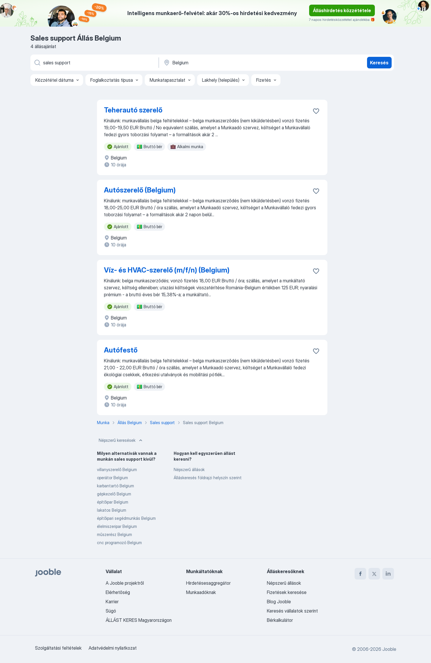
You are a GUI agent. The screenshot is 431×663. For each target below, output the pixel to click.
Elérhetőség (118, 592)
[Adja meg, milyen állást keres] (94, 63)
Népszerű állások (189, 469)
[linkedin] (388, 574)
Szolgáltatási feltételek (58, 648)
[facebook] (360, 574)
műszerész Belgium (114, 534)
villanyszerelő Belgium (117, 469)
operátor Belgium (112, 477)
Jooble (389, 649)
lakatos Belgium (111, 510)
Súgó (111, 611)
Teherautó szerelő (133, 110)
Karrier (112, 601)
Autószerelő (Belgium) (140, 190)
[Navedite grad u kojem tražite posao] (223, 63)
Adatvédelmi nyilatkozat (113, 648)
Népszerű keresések (121, 440)
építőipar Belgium (112, 501)
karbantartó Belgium (115, 485)
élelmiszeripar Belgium (117, 526)
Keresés (379, 63)
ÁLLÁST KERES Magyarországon (139, 620)
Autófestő (120, 350)
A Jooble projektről (125, 583)
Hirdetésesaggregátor (208, 583)
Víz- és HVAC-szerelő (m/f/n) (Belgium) (167, 270)
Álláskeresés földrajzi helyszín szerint (208, 477)
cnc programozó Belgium (119, 542)
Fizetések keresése (287, 592)
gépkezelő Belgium (114, 493)
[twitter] (374, 574)
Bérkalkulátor (280, 620)
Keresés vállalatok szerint (292, 611)
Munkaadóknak (201, 592)
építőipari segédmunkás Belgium (126, 518)
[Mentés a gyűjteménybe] (316, 111)
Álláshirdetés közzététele (342, 10)
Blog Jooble (279, 601)
